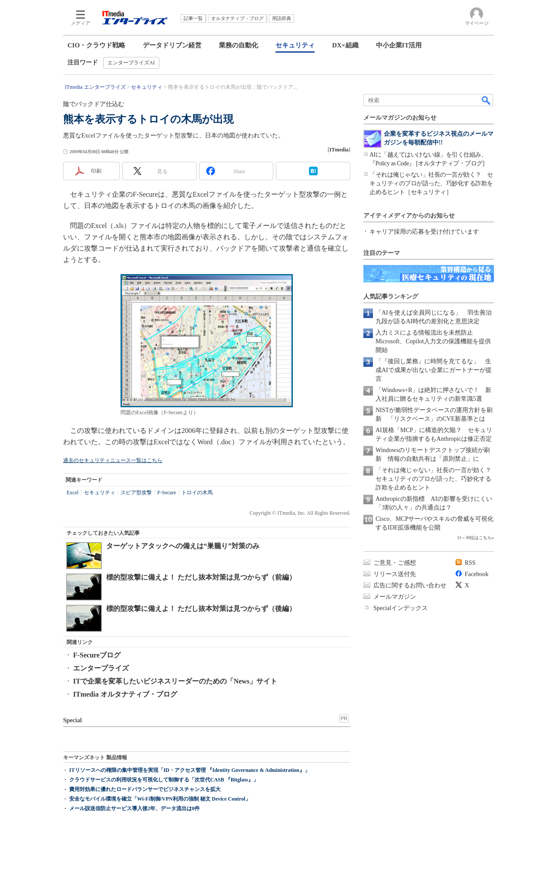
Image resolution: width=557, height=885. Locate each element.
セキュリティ (295, 45)
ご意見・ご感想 (394, 563)
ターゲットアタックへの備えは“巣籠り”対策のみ (182, 546)
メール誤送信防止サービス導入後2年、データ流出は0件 (134, 808)
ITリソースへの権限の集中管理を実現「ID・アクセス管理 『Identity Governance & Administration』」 (189, 770)
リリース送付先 (394, 574)
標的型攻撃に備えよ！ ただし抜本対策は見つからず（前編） (201, 577)
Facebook (476, 574)
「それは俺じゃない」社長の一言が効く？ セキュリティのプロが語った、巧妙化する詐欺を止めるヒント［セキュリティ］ (431, 183)
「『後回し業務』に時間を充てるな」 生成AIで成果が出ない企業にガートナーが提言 (434, 370)
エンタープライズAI (131, 63)
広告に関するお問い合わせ (409, 585)
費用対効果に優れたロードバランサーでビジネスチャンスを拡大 (145, 789)
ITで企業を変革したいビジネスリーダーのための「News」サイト (175, 681)
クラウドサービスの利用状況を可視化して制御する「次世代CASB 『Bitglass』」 (163, 780)
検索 (486, 100)
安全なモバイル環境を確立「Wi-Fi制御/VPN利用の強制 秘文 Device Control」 (160, 799)
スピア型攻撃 (136, 492)
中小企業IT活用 (399, 45)
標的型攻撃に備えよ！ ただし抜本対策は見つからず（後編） (201, 608)
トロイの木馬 (197, 492)
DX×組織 (345, 45)
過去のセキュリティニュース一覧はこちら (112, 460)
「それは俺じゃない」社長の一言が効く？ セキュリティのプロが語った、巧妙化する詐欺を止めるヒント (436, 479)
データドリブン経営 (172, 45)
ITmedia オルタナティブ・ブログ (125, 694)
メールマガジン (394, 596)
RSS (470, 563)
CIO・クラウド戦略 (96, 45)
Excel (72, 492)
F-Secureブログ (97, 655)
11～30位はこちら (474, 537)
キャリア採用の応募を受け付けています (424, 231)
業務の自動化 (238, 45)
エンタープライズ (101, 668)
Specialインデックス (400, 608)
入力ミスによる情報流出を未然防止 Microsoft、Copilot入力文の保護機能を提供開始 (433, 341)
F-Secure (167, 492)
